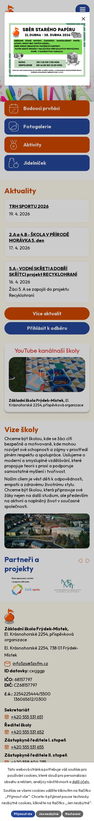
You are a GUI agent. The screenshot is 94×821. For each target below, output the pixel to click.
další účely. (82, 775)
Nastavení (71, 814)
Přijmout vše (24, 814)
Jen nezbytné (48, 814)
